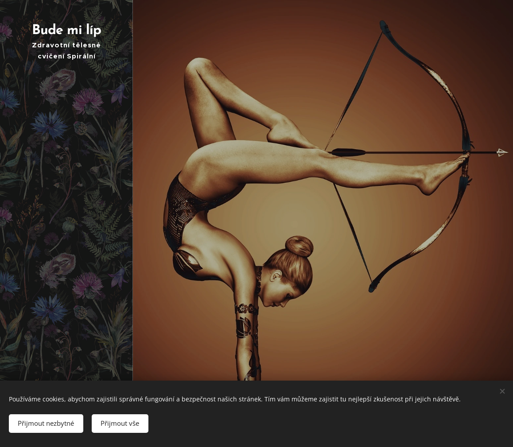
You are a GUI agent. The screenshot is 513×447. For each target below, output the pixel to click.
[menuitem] (66, 178)
